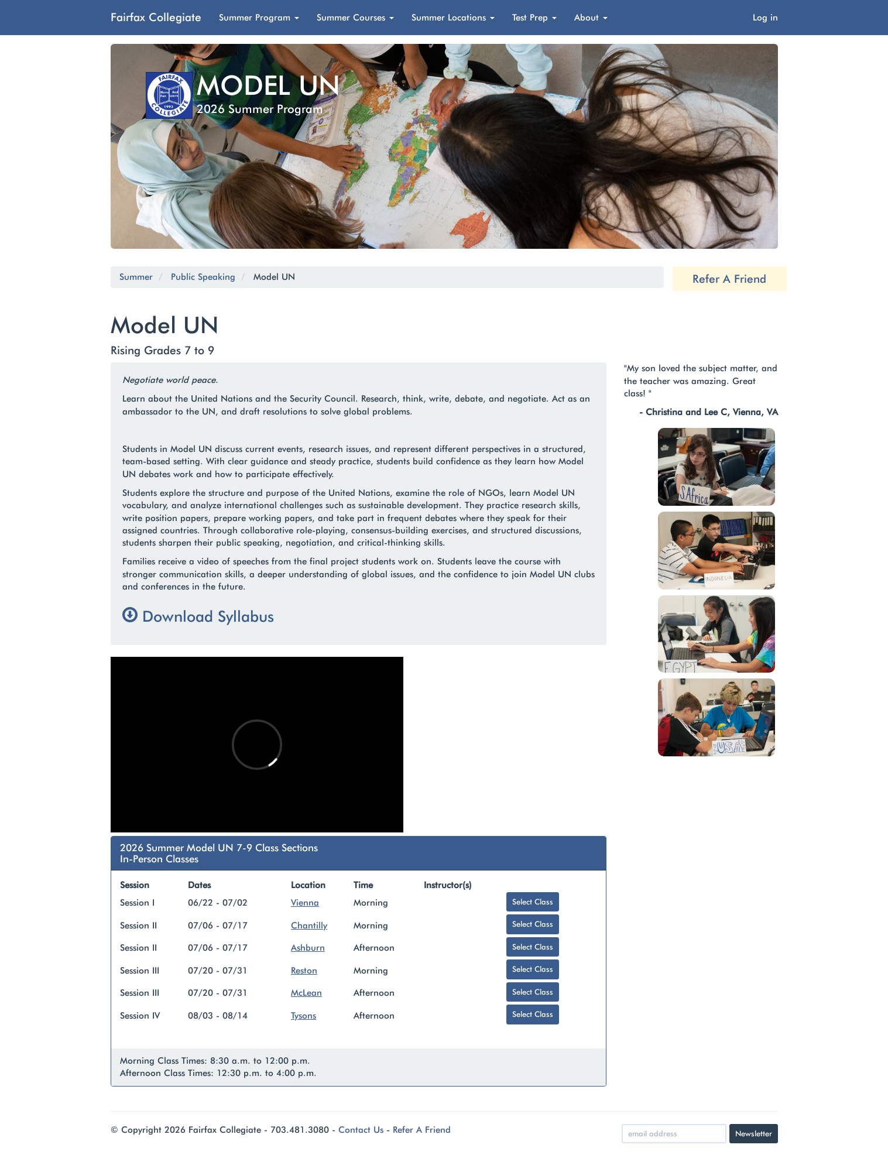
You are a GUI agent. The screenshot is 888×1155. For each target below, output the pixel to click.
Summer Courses (355, 17)
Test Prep (534, 17)
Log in (765, 17)
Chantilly (309, 925)
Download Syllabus (198, 616)
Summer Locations (453, 17)
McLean (306, 993)
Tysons (303, 1015)
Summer (136, 277)
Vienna (305, 902)
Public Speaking (203, 277)
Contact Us (360, 1130)
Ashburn (308, 947)
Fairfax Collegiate (156, 17)
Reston (304, 970)
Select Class (532, 901)
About (591, 17)
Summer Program (259, 17)
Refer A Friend (729, 278)
